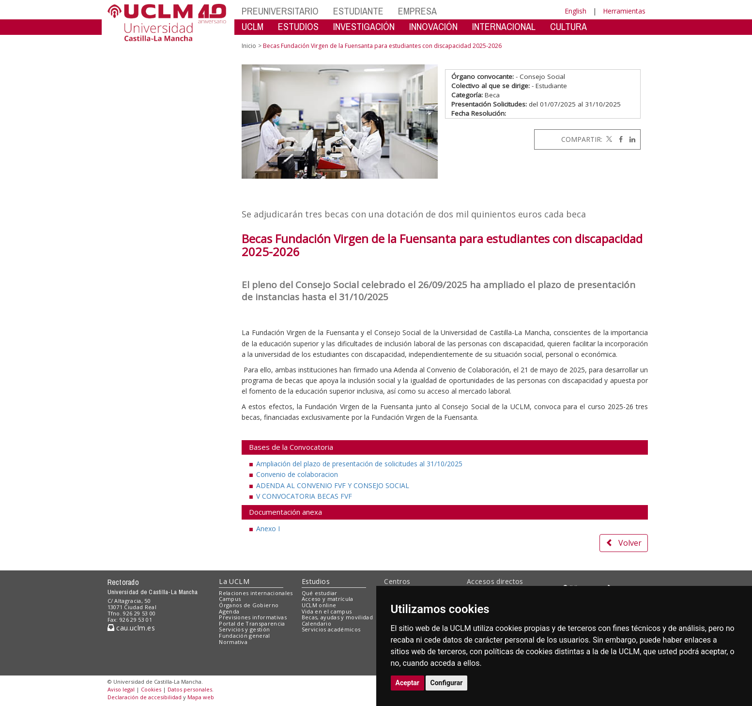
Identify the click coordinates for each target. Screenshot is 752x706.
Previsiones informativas (253, 617)
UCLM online (319, 605)
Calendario (316, 623)
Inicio (249, 46)
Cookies (151, 689)
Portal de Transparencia (252, 623)
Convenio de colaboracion (297, 474)
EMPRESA (417, 10)
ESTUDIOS (298, 26)
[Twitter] (608, 139)
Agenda (229, 611)
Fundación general (244, 635)
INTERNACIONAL (504, 26)
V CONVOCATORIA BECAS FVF (304, 496)
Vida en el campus (327, 611)
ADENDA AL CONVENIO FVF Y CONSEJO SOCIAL (332, 485)
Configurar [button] (446, 683)
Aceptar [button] (408, 683)
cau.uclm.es (131, 627)
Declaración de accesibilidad (144, 697)
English (575, 10)
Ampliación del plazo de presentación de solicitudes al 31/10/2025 (359, 463)
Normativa (233, 641)
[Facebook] (618, 139)
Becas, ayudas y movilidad (337, 617)
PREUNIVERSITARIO (280, 10)
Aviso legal (121, 689)
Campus (230, 598)
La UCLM (234, 581)
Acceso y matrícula (327, 598)
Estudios (316, 581)
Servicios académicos (331, 629)
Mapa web (200, 697)
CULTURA (568, 26)
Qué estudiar (320, 593)
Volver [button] (624, 542)
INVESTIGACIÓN (364, 26)
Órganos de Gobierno (248, 605)
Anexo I (268, 528)
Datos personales (190, 689)
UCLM (252, 26)
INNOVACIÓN (433, 26)
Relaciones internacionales (256, 593)
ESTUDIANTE (358, 10)
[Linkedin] (630, 139)
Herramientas (624, 10)
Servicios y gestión (244, 629)
